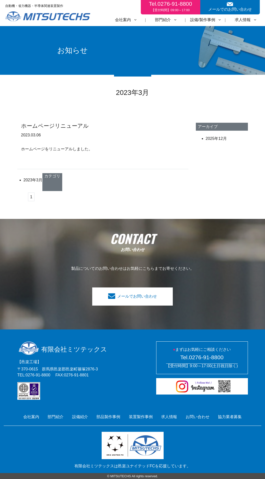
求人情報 (243, 20)
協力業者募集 (230, 417)
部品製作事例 (108, 417)
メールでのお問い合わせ (230, 6)
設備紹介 (80, 417)
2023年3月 (33, 180)
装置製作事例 (141, 417)
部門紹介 (163, 20)
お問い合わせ (197, 417)
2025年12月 (216, 138)
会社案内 (123, 20)
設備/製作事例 (202, 20)
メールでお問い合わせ (137, 296)
